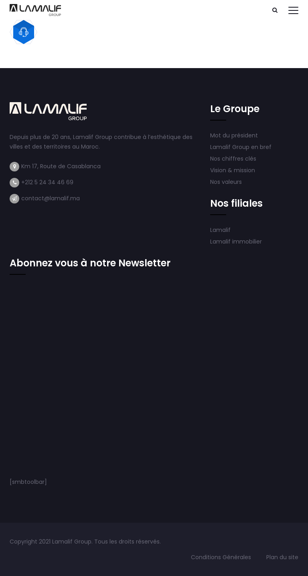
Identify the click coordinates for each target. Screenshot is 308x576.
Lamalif (220, 230)
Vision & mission (233, 170)
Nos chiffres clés (233, 159)
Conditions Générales (222, 557)
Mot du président (234, 135)
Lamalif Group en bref (241, 147)
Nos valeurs (226, 182)
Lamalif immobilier (236, 242)
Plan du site (282, 557)
